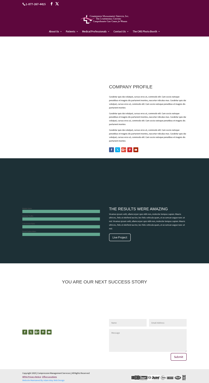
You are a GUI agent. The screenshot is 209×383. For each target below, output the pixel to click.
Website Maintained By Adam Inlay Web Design (43, 380)
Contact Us (119, 31)
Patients (70, 31)
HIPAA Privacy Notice (31, 376)
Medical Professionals (94, 31)
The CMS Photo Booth (145, 31)
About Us (54, 31)
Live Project (119, 237)
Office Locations (49, 376)
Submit (178, 357)
